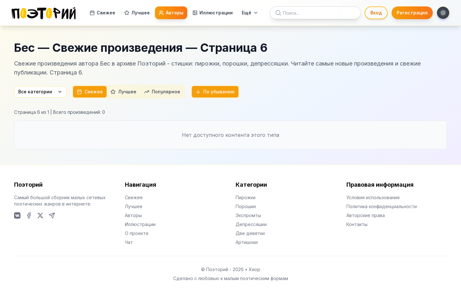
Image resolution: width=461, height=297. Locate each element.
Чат (129, 242)
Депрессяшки (251, 224)
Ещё (250, 12)
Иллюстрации (212, 12)
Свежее (102, 12)
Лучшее (137, 12)
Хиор (254, 269)
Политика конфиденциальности (381, 206)
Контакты (357, 224)
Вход (376, 12)
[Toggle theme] (443, 12)
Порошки (246, 206)
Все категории (40, 91)
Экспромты (248, 215)
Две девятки (250, 233)
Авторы (171, 12)
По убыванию (215, 91)
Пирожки (245, 197)
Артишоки (247, 242)
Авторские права (365, 215)
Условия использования (373, 197)
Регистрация (412, 12)
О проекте (137, 233)
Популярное (162, 91)
